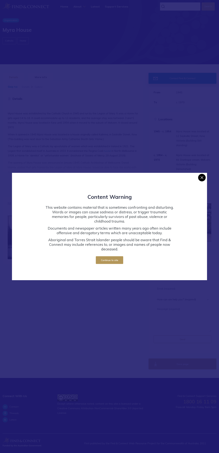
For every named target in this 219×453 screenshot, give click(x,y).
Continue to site (109, 260)
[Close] (202, 177)
